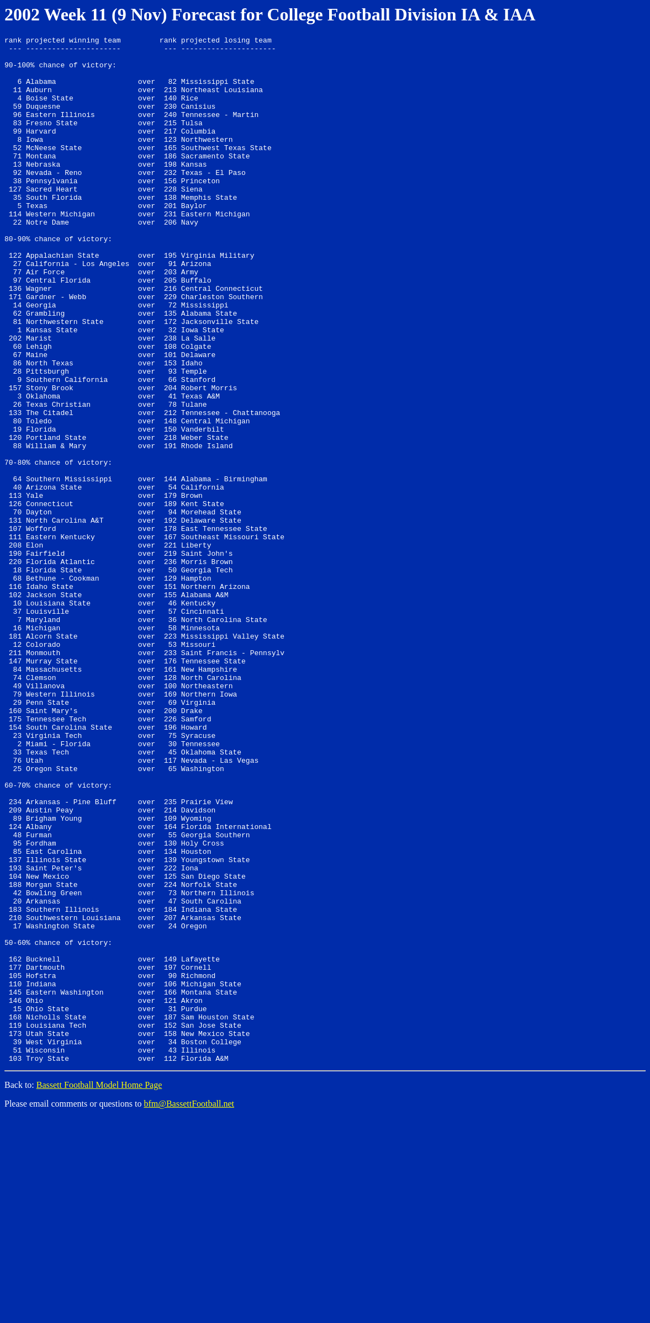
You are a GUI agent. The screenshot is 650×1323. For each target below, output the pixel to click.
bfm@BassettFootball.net (189, 1309)
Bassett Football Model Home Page (99, 1290)
